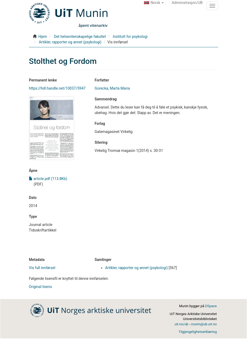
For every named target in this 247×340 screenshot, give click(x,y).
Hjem (42, 36)
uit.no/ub (181, 324)
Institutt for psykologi (130, 36)
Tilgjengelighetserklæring (198, 332)
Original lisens (40, 287)
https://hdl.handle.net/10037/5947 (57, 88)
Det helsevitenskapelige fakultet (80, 36)
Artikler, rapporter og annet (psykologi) (70, 42)
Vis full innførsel (42, 268)
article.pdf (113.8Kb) (48, 179)
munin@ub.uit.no (204, 324)
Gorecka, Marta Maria (112, 88)
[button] (154, 2)
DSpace (211, 306)
